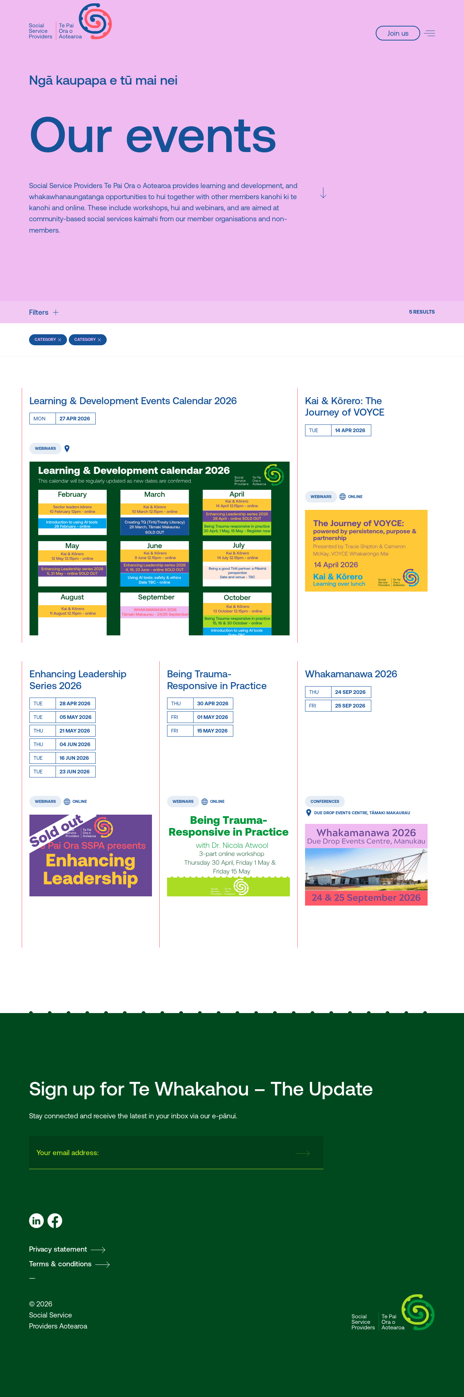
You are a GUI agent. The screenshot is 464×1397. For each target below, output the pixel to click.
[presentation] (232, 1152)
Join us (397, 33)
